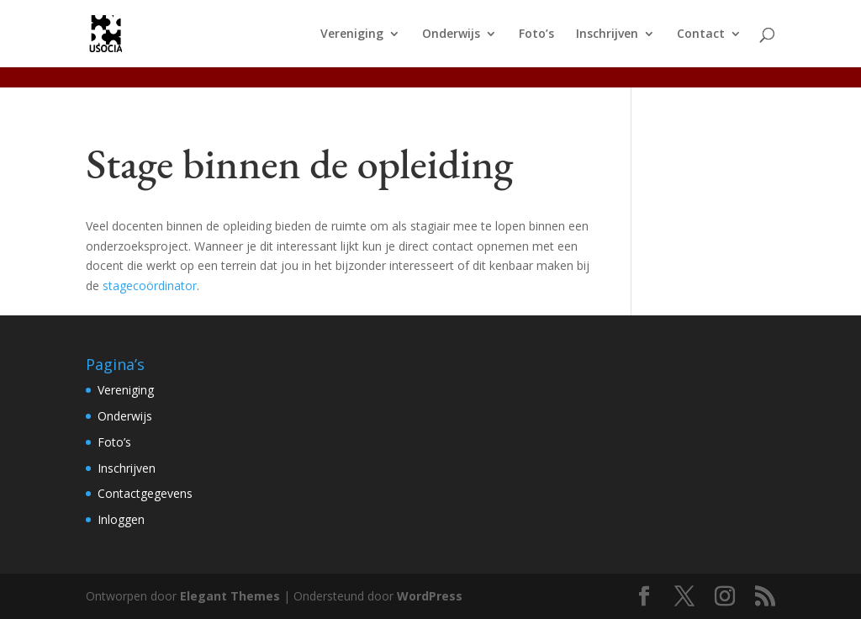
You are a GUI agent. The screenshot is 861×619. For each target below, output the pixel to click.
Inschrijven (607, 34)
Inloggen (121, 519)
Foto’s (536, 34)
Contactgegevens (145, 493)
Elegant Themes (230, 596)
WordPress (429, 596)
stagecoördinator (150, 286)
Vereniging (351, 34)
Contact (701, 34)
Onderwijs (451, 34)
